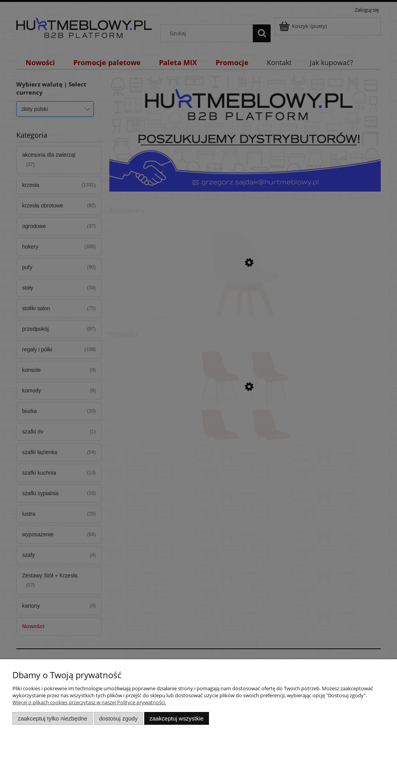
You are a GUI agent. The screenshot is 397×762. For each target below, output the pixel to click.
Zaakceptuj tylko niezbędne (52, 718)
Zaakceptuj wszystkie (177, 718)
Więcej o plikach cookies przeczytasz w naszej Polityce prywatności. (89, 702)
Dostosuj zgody (118, 718)
